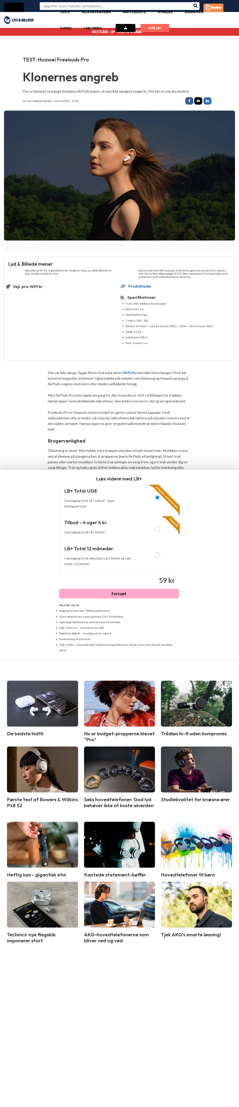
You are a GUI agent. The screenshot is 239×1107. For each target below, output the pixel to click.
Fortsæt (119, 594)
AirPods (129, 373)
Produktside (136, 286)
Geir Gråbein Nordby (39, 101)
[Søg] (195, 6)
